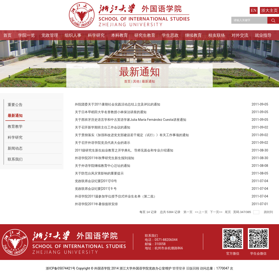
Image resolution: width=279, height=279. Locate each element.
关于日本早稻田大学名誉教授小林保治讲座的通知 (110, 112)
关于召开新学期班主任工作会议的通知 (102, 127)
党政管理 (49, 35)
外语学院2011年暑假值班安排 (96, 204)
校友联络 (216, 35)
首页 (7, 35)
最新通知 (148, 81)
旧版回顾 (192, 268)
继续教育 (193, 35)
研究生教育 (144, 35)
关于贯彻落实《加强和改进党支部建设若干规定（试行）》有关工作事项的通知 (132, 135)
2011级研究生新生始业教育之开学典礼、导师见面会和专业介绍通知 (124, 150)
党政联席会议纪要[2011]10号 (96, 181)
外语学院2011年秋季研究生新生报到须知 (104, 158)
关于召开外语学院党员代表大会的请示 (102, 142)
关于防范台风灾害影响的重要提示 (99, 173)
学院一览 (26, 35)
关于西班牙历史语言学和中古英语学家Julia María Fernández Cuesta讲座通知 (130, 119)
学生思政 (170, 35)
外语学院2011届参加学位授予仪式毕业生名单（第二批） (116, 196)
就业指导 (263, 35)
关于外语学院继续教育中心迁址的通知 (102, 165)
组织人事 (73, 35)
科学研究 (96, 35)
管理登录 (178, 268)
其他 (136, 81)
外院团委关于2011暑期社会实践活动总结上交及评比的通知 (117, 104)
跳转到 (269, 212)
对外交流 (240, 35)
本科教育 (119, 35)
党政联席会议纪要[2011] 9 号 (96, 188)
